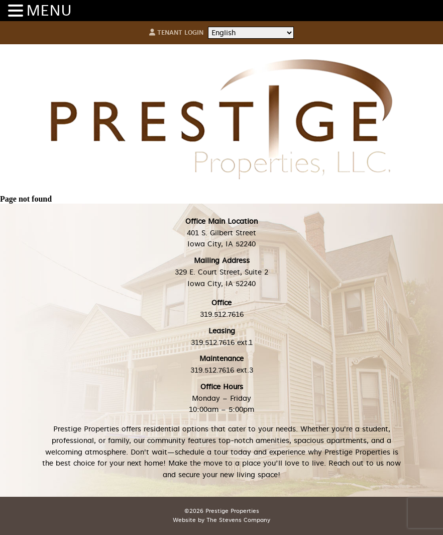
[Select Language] (251, 33)
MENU (49, 10)
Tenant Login (176, 32)
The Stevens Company (238, 520)
